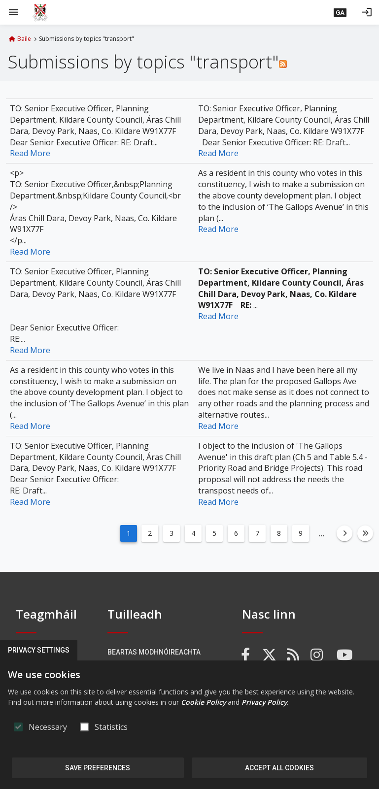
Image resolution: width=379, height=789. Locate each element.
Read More (30, 153)
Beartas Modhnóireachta (154, 652)
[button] (340, 12)
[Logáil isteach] (366, 12)
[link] (246, 655)
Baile (24, 38)
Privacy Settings (38, 650)
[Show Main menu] (13, 12)
